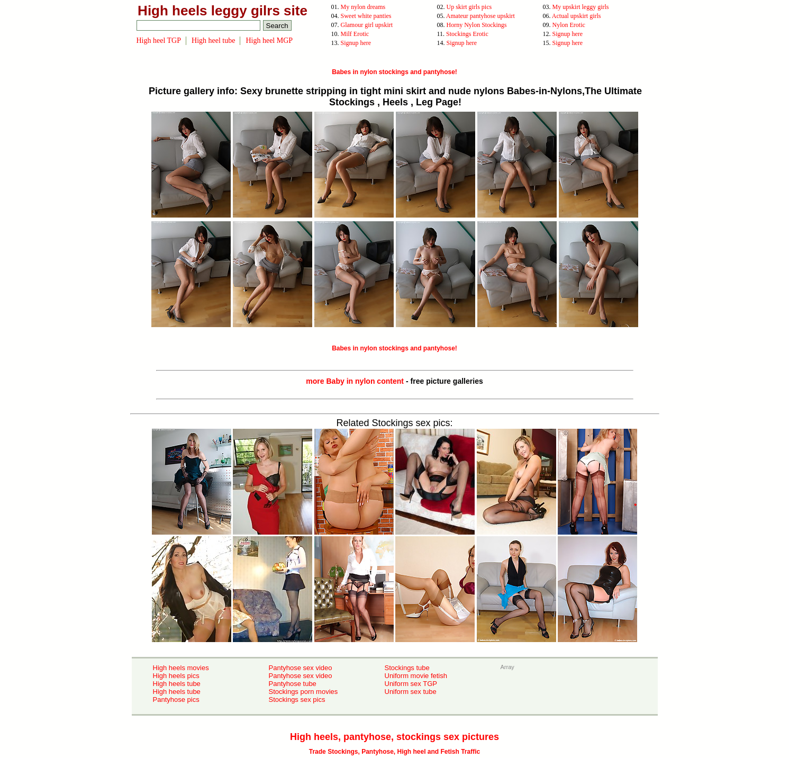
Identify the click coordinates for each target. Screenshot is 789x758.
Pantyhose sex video (300, 668)
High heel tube (213, 40)
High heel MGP (269, 40)
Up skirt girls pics (469, 7)
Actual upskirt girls (576, 16)
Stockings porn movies (303, 692)
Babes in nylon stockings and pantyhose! (394, 72)
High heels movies (181, 668)
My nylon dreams (363, 7)
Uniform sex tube (411, 692)
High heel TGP (159, 40)
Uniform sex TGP (411, 684)
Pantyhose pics (176, 699)
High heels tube (177, 684)
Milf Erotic (355, 34)
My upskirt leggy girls (580, 7)
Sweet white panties (366, 16)
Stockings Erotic (467, 34)
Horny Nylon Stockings (477, 25)
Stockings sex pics (297, 699)
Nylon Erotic (568, 25)
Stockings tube (407, 668)
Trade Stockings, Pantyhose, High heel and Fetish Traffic (394, 751)
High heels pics (176, 676)
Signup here (567, 34)
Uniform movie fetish (416, 676)
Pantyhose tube (292, 684)
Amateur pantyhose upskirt (480, 16)
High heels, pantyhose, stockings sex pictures (394, 737)
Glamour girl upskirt (367, 25)
